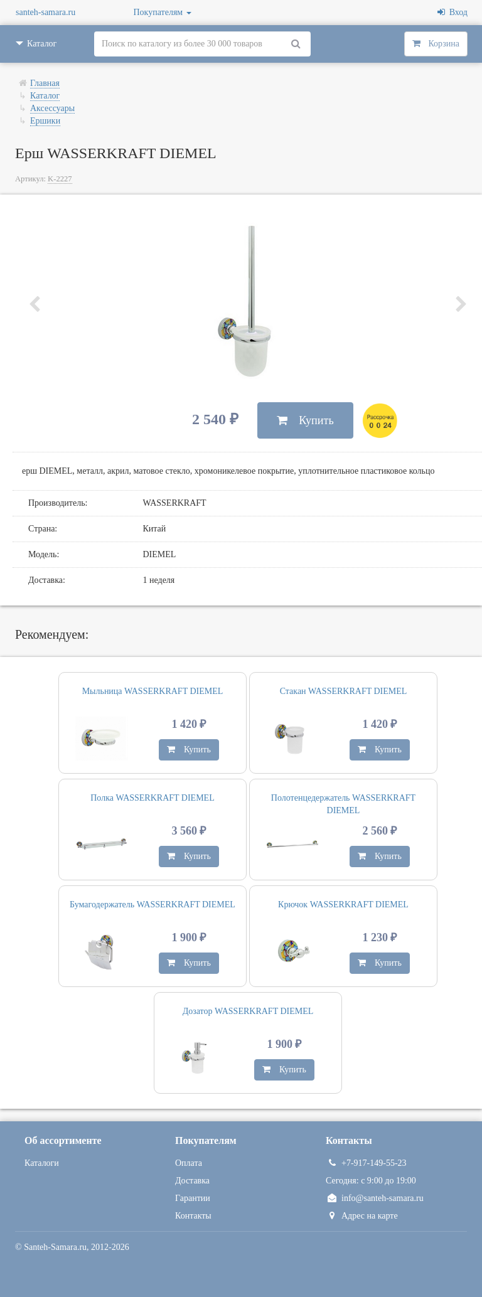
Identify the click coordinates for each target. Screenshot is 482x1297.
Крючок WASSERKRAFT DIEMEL (343, 904)
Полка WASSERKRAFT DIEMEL (152, 798)
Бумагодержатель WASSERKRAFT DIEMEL (152, 904)
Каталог (45, 95)
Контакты (193, 1215)
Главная (45, 83)
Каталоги (41, 1163)
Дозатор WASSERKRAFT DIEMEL (248, 1011)
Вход (452, 12)
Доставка (192, 1180)
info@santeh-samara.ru (375, 1198)
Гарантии (192, 1198)
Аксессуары (52, 108)
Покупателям (162, 12)
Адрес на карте (362, 1215)
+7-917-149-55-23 (366, 1163)
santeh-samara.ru (45, 12)
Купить (305, 420)
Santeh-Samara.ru (55, 1247)
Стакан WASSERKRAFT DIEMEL (343, 691)
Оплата (188, 1163)
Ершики (45, 120)
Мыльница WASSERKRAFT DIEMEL (152, 691)
